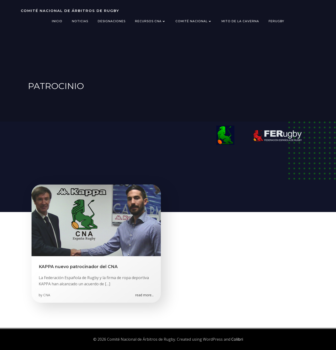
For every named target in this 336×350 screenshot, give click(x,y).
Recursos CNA (150, 21)
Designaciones (111, 21)
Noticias (80, 21)
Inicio (57, 21)
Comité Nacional (193, 21)
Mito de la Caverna (240, 21)
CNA (46, 295)
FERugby (276, 21)
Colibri (237, 339)
